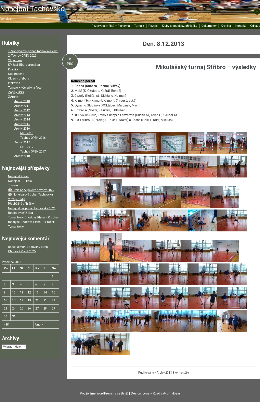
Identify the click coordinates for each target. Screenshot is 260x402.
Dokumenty (209, 26)
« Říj (6, 324)
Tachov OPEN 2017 (33, 151)
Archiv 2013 (164, 372)
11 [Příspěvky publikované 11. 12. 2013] (21, 292)
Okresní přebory (18, 78)
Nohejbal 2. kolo (18, 176)
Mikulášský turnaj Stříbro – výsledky (206, 67)
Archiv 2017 (22, 142)
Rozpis (153, 26)
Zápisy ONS (16, 92)
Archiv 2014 (22, 119)
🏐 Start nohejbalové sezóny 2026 (31, 190)
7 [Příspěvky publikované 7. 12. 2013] (44, 284)
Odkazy (255, 26)
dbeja (176, 393)
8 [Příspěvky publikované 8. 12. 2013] (52, 284)
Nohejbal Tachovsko (32, 9)
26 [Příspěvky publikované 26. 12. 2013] (29, 308)
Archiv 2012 (22, 110)
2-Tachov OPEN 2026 (22, 55)
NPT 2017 (26, 147)
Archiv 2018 (22, 156)
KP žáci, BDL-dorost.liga (24, 65)
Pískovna (14, 83)
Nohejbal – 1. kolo (20, 181)
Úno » (39, 324)
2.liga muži (15, 60)
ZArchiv (13, 97)
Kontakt (240, 26)
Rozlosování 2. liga (20, 213)
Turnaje (139, 26)
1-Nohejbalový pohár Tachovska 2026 (33, 51)
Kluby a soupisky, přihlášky (179, 26)
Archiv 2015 (22, 124)
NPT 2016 (26, 133)
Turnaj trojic (16, 226)
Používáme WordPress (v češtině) (104, 393)
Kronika (226, 26)
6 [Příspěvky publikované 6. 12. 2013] (36, 284)
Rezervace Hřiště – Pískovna (111, 26)
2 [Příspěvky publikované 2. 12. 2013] (4, 284)
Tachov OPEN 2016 (33, 138)
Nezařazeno (16, 74)
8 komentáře (180, 372)
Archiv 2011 (22, 106)
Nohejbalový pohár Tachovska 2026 (31, 208)
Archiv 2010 (22, 101)
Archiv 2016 (22, 128)
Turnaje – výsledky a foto (25, 87)
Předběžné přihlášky (21, 203)
